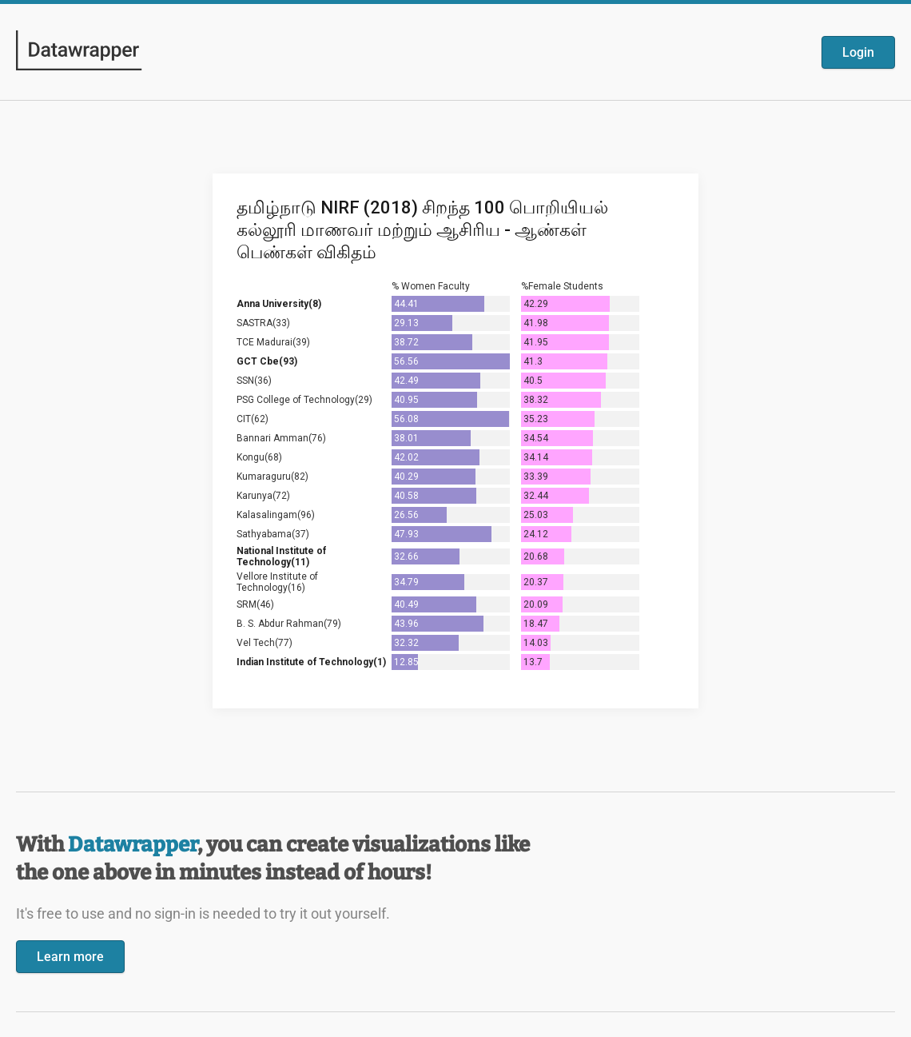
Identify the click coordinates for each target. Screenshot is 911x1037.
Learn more (70, 956)
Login (858, 52)
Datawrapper (132, 844)
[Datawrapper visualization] (455, 439)
